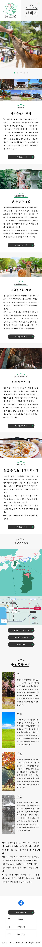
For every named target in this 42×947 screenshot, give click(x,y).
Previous (2, 45)
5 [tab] (27, 73)
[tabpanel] (21, 45)
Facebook (21, 903)
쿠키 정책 (21, 927)
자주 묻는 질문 (21, 912)
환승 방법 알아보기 (21, 637)
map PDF (21, 644)
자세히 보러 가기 (21, 157)
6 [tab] (29, 454)
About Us (21, 934)
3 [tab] (21, 73)
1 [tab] (14, 73)
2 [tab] (17, 73)
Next (40, 45)
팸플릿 (21, 919)
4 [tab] (24, 73)
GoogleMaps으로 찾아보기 (21, 630)
